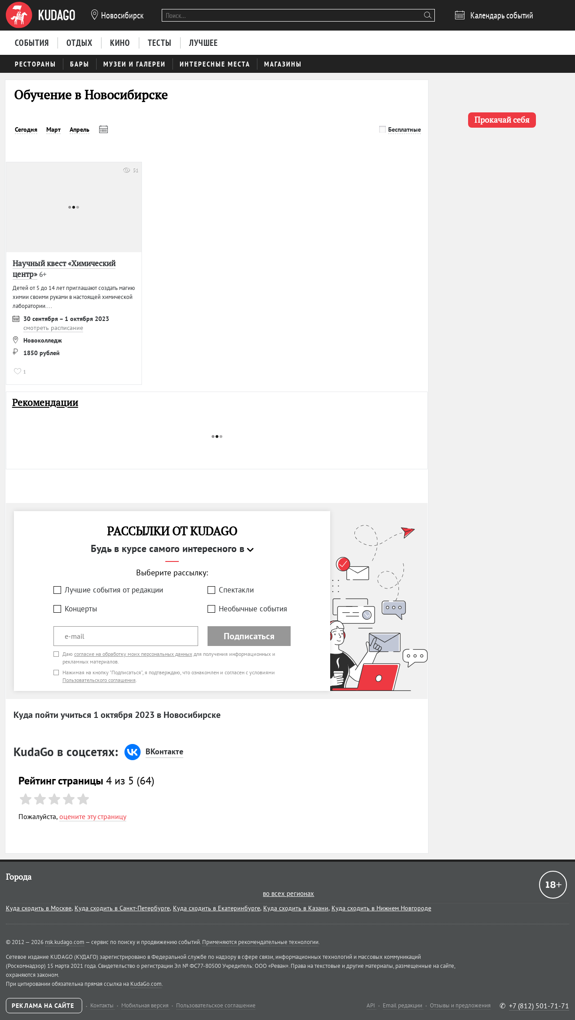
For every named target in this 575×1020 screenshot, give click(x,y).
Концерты (81, 609)
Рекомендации (45, 402)
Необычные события (253, 609)
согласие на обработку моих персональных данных (133, 653)
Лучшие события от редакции (114, 590)
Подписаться (249, 636)
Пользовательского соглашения (99, 680)
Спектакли (236, 590)
